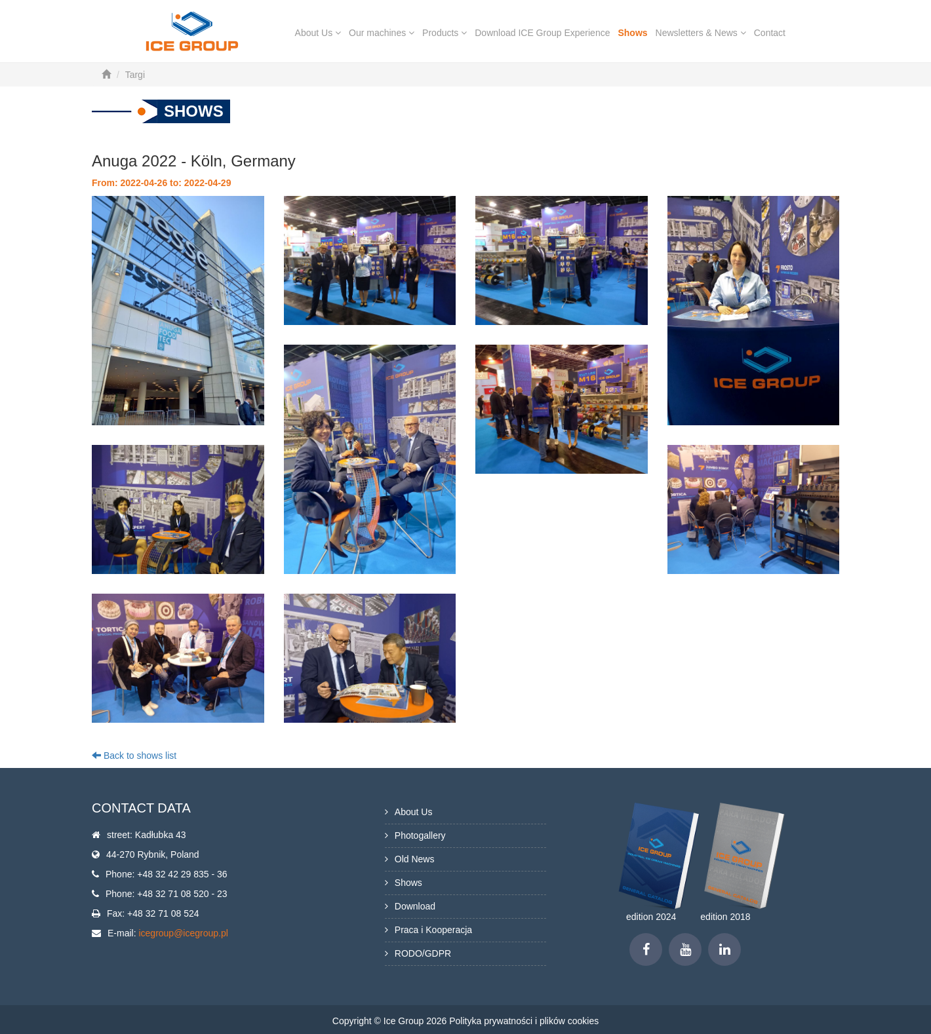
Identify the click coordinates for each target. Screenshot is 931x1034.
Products (444, 33)
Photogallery (420, 835)
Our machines (381, 33)
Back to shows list (134, 755)
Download (415, 906)
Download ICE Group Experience (542, 33)
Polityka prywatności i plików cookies (524, 1021)
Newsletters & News (701, 33)
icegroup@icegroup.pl (183, 933)
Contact (769, 33)
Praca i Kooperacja (433, 930)
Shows (632, 33)
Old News (415, 859)
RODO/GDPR (423, 953)
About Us (318, 33)
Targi (135, 74)
